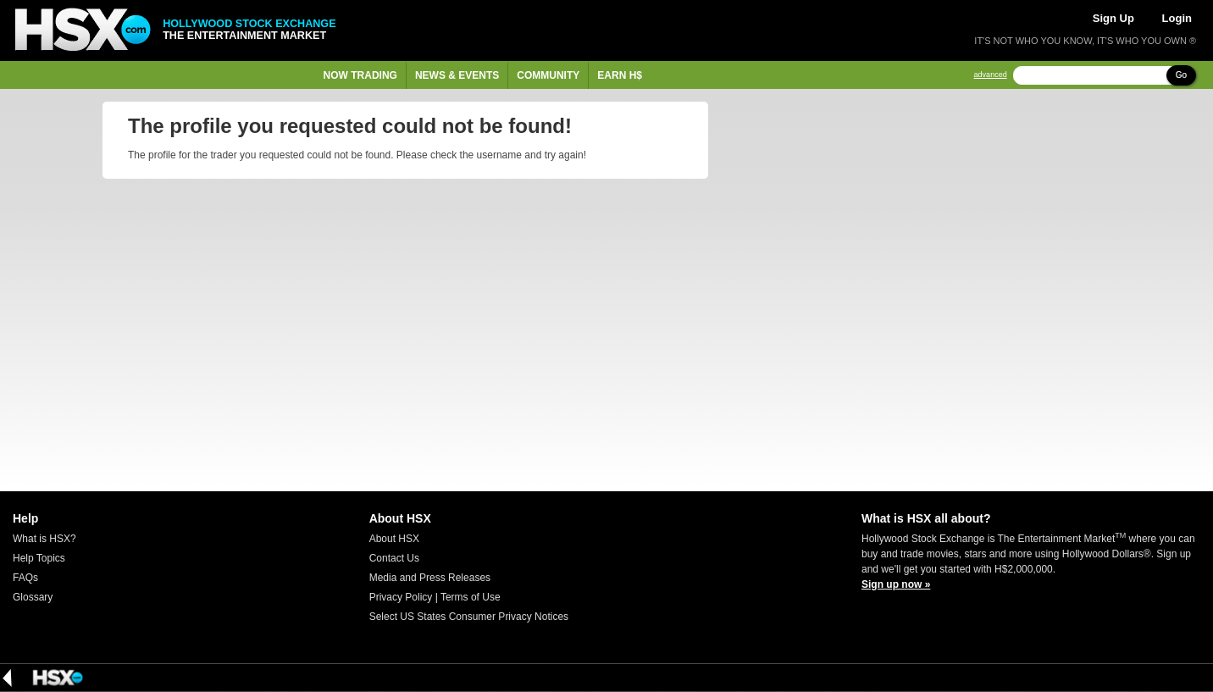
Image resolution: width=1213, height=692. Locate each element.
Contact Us (394, 558)
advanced (990, 75)
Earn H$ (619, 75)
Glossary (33, 597)
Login (1177, 18)
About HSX (394, 539)
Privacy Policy (401, 597)
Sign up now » (895, 584)
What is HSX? (44, 539)
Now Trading (360, 75)
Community (548, 75)
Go (1181, 75)
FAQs (25, 578)
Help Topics (39, 558)
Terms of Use (470, 597)
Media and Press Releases (429, 578)
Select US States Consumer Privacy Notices (468, 617)
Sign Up (1113, 18)
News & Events (457, 75)
